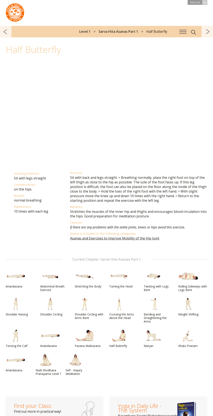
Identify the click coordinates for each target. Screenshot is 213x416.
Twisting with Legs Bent (156, 281)
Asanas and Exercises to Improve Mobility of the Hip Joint (114, 238)
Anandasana (16, 279)
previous (5, 31)
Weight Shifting (188, 307)
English (198, 2)
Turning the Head (121, 279)
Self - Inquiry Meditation (75, 365)
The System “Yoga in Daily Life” (15, 11)
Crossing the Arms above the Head (121, 309)
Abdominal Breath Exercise (52, 281)
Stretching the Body (88, 279)
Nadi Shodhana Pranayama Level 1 (48, 365)
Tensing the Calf (16, 338)
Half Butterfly (119, 338)
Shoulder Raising (17, 307)
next (207, 31)
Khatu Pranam (188, 338)
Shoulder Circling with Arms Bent (89, 309)
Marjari (154, 338)
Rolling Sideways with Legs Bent (192, 281)
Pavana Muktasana (87, 338)
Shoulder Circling (51, 307)
